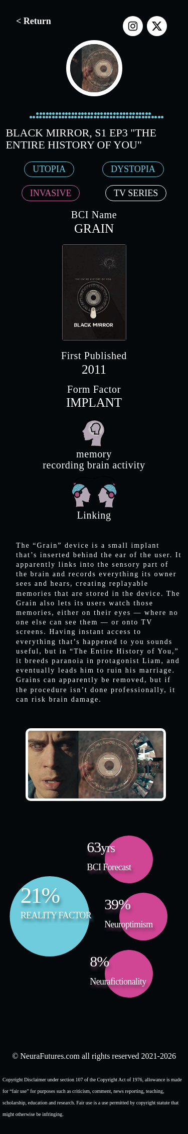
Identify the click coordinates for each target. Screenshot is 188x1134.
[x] (157, 26)
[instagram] (133, 26)
